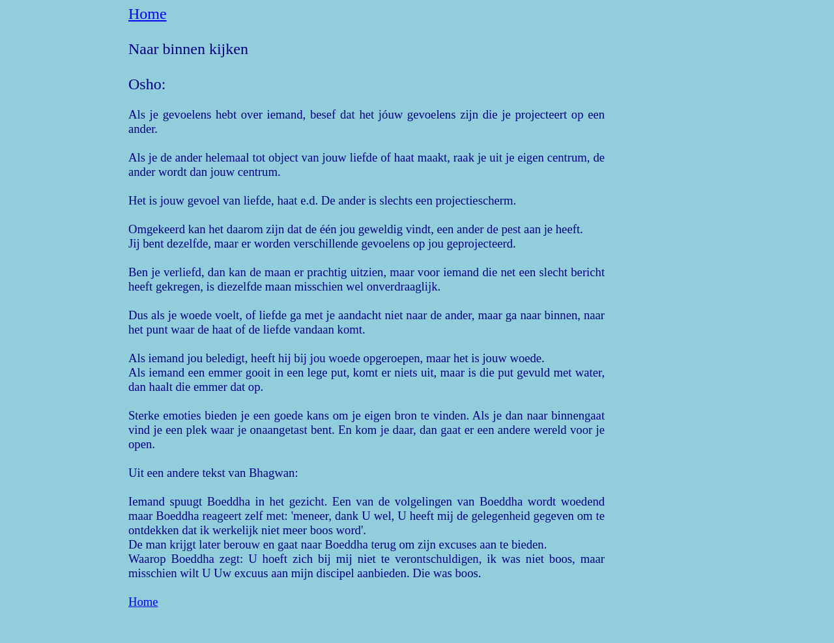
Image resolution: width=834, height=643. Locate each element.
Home (147, 13)
